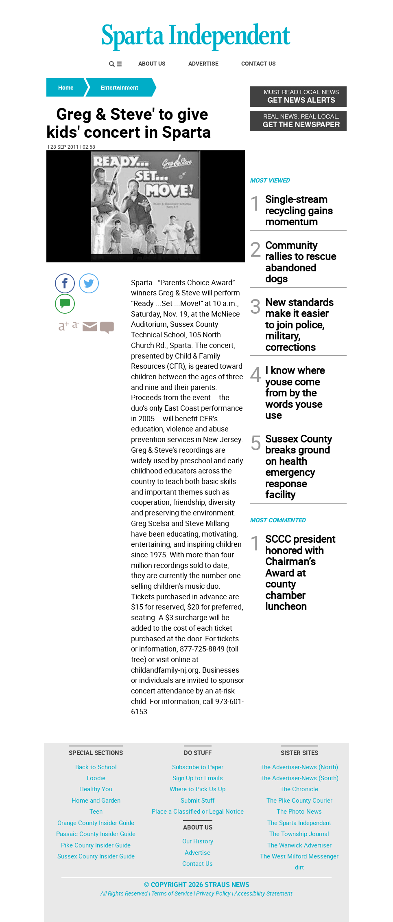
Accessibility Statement (263, 893)
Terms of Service (171, 893)
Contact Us (258, 63)
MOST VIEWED (270, 180)
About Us (152, 63)
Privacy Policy (213, 893)
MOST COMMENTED (278, 520)
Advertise (203, 63)
